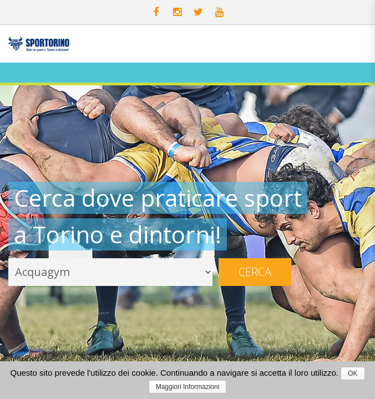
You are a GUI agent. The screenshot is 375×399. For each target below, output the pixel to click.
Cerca (255, 271)
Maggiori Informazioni (188, 387)
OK (352, 373)
